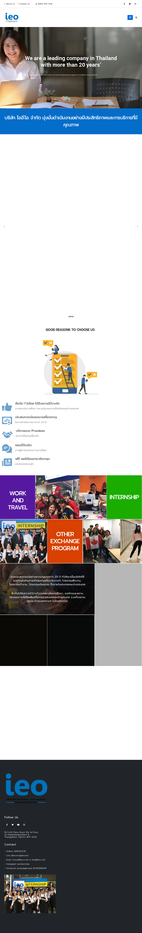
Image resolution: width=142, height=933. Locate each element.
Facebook (7, 825)
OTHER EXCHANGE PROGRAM (64, 541)
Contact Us (24, 3)
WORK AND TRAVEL (17, 500)
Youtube (18, 825)
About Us (9, 3)
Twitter (12, 825)
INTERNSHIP (124, 497)
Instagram (24, 825)
